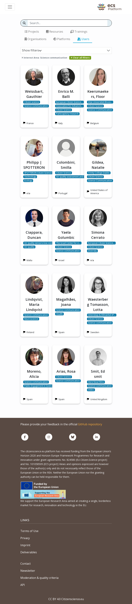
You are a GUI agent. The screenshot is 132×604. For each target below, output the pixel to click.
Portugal (62, 193)
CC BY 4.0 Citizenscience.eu (66, 599)
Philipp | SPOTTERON (34, 165)
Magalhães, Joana (66, 302)
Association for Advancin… (69, 106)
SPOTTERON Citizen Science (38, 172)
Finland (30, 332)
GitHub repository (90, 424)
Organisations (35, 39)
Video (91, 389)
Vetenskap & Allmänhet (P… (101, 315)
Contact (25, 564)
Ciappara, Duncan (34, 235)
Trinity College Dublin (98, 172)
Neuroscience (31, 319)
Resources (54, 32)
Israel (61, 260)
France (30, 123)
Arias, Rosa (66, 371)
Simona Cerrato (98, 235)
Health (59, 314)
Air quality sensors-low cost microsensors (45, 243)
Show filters (32, 50)
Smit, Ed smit (98, 374)
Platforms (62, 39)
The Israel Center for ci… (68, 243)
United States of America (99, 191)
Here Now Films (96, 382)
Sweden (94, 332)
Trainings (78, 32)
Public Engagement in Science (39, 386)
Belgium (94, 123)
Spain (61, 332)
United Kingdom (98, 399)
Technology (30, 176)
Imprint (25, 545)
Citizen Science (63, 109)
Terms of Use (29, 531)
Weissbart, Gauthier (34, 94)
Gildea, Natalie (98, 165)
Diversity (92, 250)
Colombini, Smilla (66, 165)
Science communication (36, 106)
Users (83, 39)
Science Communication (100, 109)
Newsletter (27, 571)
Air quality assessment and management (76, 176)
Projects (32, 32)
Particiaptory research (67, 113)
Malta (29, 260)
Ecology (28, 180)
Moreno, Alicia (34, 374)
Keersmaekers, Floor (97, 94)
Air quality (29, 247)
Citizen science (31, 102)
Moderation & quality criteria (39, 578)
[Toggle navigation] (10, 6)
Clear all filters (80, 57)
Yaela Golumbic (66, 235)
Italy (60, 123)
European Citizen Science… (69, 102)
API (22, 585)
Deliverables (28, 552)
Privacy (25, 538)
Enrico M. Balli (66, 94)
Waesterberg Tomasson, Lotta (98, 304)
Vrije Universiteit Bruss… (100, 102)
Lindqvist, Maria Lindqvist (34, 304)
